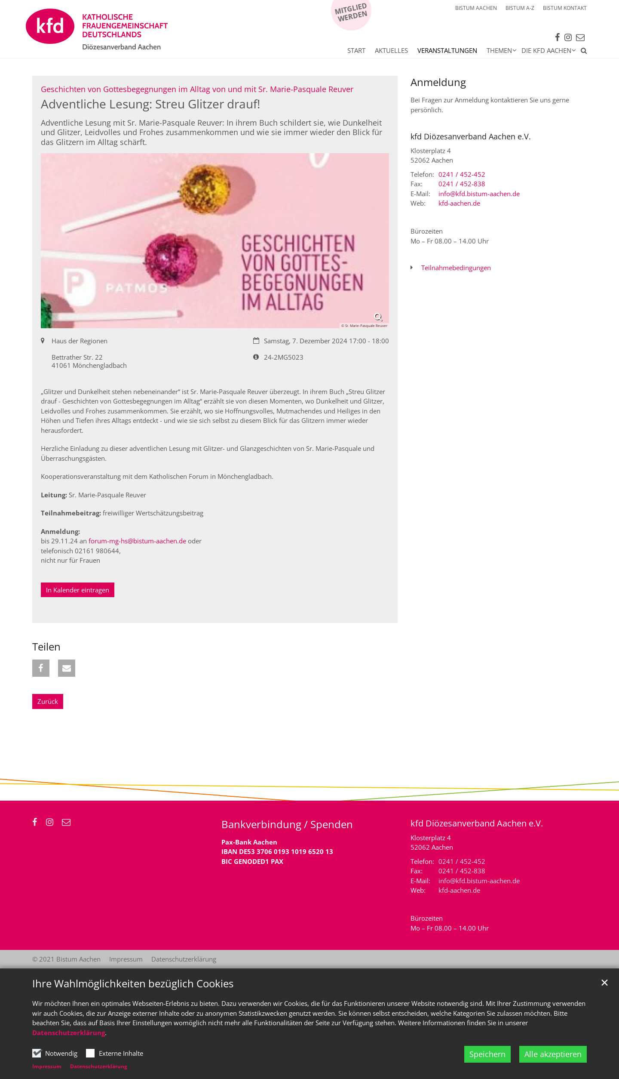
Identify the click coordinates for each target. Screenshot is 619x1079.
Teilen (46, 646)
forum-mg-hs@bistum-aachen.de (137, 540)
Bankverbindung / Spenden (287, 824)
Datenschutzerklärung (68, 1032)
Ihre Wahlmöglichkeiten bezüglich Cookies (132, 983)
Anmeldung (438, 82)
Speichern (487, 1054)
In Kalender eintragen (77, 590)
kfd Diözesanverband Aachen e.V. (471, 137)
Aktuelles (391, 50)
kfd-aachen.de (459, 203)
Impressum (46, 1066)
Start (356, 50)
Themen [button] (499, 50)
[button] (581, 52)
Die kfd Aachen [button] (546, 50)
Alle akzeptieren (553, 1054)
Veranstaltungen (447, 50)
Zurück (47, 701)
